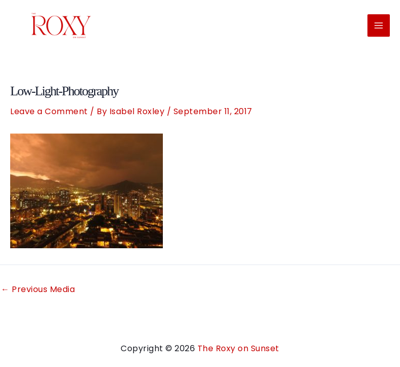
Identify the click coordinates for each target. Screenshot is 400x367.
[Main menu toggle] (378, 25)
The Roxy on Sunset (238, 348)
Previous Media (38, 289)
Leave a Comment (49, 111)
